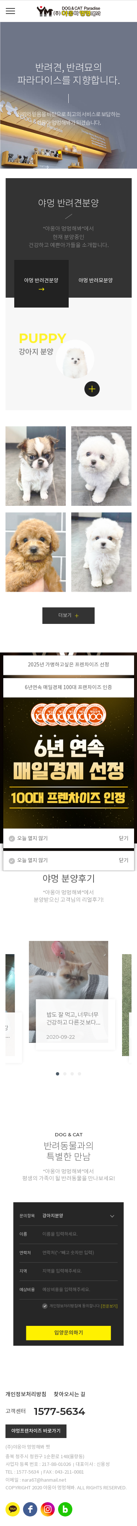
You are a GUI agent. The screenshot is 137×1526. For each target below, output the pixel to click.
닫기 (124, 838)
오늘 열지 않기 (32, 838)
